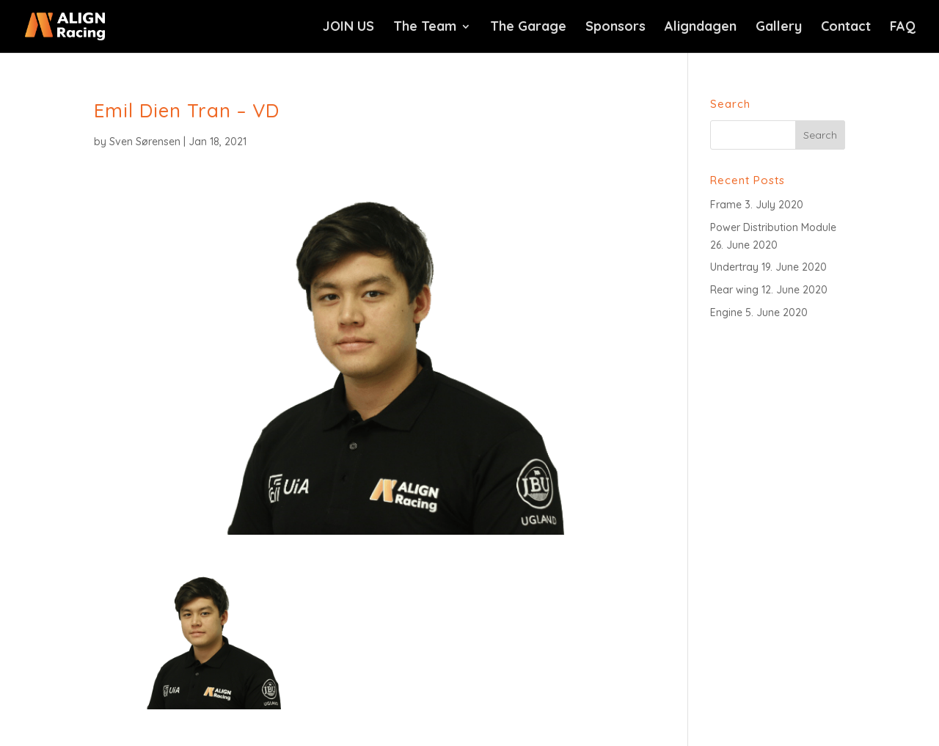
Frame (726, 204)
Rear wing (734, 289)
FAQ (903, 27)
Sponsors (615, 27)
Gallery (779, 27)
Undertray (734, 267)
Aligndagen (701, 27)
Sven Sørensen (144, 141)
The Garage (528, 27)
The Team (424, 27)
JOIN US (348, 27)
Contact (846, 27)
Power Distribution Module (773, 227)
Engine (726, 312)
